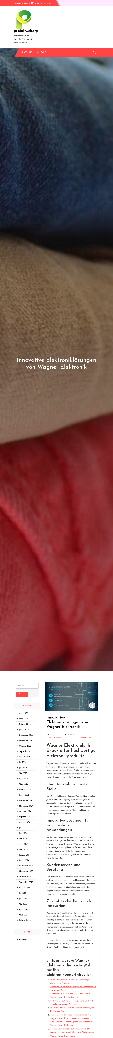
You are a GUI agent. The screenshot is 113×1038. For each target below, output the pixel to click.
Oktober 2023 (25, 876)
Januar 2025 (24, 795)
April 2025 (23, 778)
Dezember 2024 (26, 800)
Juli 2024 (22, 827)
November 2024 (26, 806)
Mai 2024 (23, 838)
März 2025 (23, 784)
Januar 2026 (24, 729)
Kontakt (41, 52)
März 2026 (23, 718)
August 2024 (24, 822)
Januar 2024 (24, 860)
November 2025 (26, 740)
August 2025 (24, 756)
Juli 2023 (22, 893)
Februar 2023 (25, 920)
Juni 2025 (23, 767)
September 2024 (26, 816)
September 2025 (26, 751)
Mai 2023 (23, 904)
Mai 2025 (23, 773)
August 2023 (24, 887)
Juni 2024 (23, 833)
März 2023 (23, 914)
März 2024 (23, 849)
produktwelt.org (26, 31)
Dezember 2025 (26, 735)
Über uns (27, 52)
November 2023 (26, 871)
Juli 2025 (22, 762)
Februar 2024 (25, 855)
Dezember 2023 (26, 865)
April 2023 (23, 909)
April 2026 (23, 713)
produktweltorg (54, 737)
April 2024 (23, 844)
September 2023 (26, 882)
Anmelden (23, 939)
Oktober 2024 (25, 811)
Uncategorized (87, 737)
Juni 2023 (23, 898)
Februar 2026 (25, 724)
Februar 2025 (25, 789)
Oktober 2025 (25, 746)
